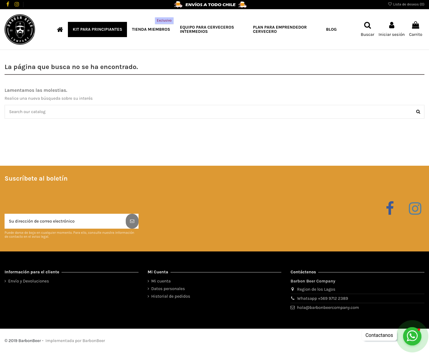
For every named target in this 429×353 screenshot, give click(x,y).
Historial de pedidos (170, 296)
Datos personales (168, 288)
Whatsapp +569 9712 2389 (322, 298)
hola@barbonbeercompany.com (328, 307)
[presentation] (51, 199)
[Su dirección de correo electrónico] (65, 221)
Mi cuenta (161, 281)
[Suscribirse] (132, 221)
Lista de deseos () (406, 4)
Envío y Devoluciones (28, 281)
